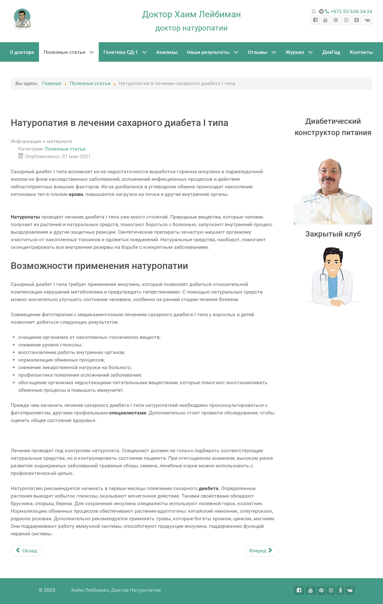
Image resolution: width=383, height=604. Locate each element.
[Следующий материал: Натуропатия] (261, 550)
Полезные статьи (65, 149)
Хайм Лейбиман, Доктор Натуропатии (116, 590)
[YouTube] (325, 20)
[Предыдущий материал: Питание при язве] (26, 550)
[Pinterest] (336, 20)
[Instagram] (346, 20)
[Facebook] (315, 20)
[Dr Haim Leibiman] (22, 19)
